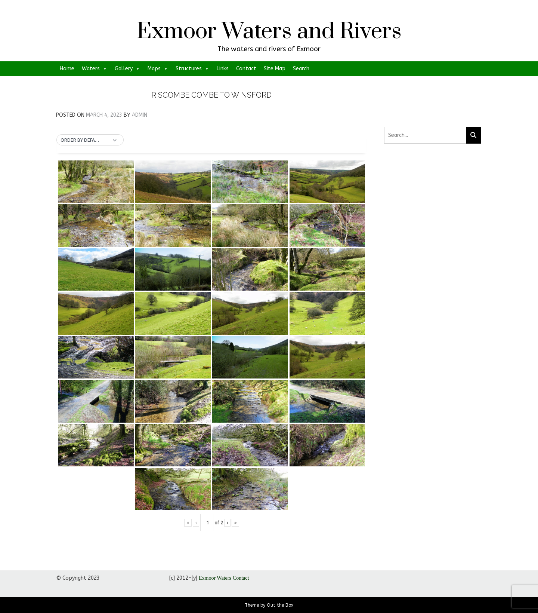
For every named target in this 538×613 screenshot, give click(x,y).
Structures (192, 68)
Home (67, 68)
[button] (90, 140)
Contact (246, 68)
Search (301, 68)
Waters (94, 68)
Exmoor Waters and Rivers (269, 32)
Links (223, 68)
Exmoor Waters (215, 578)
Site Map (274, 68)
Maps (158, 68)
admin (139, 115)
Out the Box (280, 605)
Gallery (127, 68)
